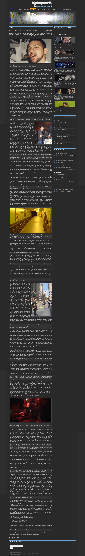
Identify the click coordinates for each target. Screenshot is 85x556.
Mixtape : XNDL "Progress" (61, 29)
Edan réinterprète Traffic (60, 138)
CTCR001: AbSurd (59, 125)
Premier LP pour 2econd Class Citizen (62, 141)
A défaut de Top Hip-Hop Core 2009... (62, 118)
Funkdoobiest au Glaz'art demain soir (62, 139)
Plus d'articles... (73, 181)
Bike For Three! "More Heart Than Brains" (64, 155)
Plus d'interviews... (72, 114)
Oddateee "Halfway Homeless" (61, 165)
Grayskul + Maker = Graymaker (61, 132)
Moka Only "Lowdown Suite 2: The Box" (63, 151)
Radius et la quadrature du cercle (61, 120)
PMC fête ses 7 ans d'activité (60, 131)
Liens (58, 9)
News (20, 9)
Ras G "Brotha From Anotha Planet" (62, 167)
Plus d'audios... (73, 193)
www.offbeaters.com (28, 532)
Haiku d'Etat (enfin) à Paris (60, 129)
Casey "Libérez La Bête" (60, 122)
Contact (63, 9)
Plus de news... (73, 146)
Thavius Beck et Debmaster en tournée (62, 127)
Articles (38, 9)
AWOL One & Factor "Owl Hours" (62, 157)
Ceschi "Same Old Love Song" (61, 162)
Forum (53, 9)
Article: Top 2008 (59, 179)
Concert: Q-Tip (58, 177)
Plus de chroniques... (72, 169)
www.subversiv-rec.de (17, 532)
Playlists (48, 9)
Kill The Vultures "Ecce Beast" (61, 164)
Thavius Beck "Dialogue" (60, 153)
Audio (43, 9)
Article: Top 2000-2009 (60, 174)
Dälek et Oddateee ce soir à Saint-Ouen (62, 134)
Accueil (15, 9)
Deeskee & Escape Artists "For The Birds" (63, 158)
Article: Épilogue (59, 175)
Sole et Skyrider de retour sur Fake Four (63, 145)
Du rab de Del (58, 143)
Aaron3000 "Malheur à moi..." (61, 186)
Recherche (68, 9)
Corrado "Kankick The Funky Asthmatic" (63, 189)
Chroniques (26, 9)
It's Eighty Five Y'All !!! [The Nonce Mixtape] (64, 124)
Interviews (32, 9)
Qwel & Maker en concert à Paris (61, 136)
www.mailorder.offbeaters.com (28, 534)
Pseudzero (17, 537)
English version (38, 35)
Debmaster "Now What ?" (60, 187)
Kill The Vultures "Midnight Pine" (62, 191)
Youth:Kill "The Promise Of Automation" (63, 160)
